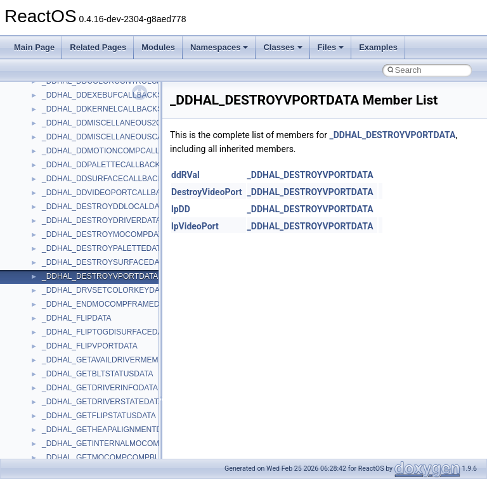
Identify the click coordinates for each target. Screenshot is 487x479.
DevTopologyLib (69, 330)
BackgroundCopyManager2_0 (92, 288)
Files (331, 47)
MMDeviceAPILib (71, 442)
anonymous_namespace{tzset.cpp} (101, 219)
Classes (282, 47)
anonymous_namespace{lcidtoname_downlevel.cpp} (130, 121)
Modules (158, 47)
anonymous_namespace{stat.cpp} (99, 191)
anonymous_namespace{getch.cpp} (102, 93)
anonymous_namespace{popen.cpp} (104, 163)
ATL (48, 261)
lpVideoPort (195, 226)
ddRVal (185, 175)
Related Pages (98, 47)
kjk (46, 414)
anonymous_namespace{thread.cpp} (104, 205)
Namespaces (219, 47)
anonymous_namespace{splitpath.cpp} (107, 177)
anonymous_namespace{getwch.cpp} (105, 107)
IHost (51, 372)
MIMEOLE (59, 428)
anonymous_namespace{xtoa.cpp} (100, 247)
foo (47, 344)
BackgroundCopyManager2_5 (92, 302)
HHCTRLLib (62, 358)
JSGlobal (57, 400)
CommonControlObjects (82, 316)
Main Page (34, 47)
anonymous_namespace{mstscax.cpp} (107, 135)
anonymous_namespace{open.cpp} (101, 149)
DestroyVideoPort (206, 192)
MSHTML (58, 456)
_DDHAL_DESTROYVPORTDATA (392, 135)
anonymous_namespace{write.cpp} (101, 233)
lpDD (180, 209)
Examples (378, 47)
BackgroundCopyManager (86, 275)
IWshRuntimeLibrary (76, 386)
